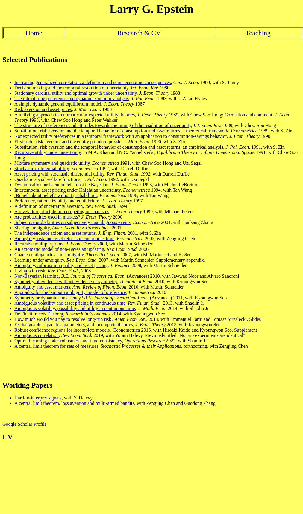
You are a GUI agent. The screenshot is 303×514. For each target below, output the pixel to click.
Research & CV (139, 33)
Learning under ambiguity (39, 260)
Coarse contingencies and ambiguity (49, 254)
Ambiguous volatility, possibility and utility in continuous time (74, 308)
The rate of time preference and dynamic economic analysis (71, 98)
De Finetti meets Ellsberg (38, 313)
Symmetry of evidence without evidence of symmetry (65, 281)
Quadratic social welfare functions (47, 179)
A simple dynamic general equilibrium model (57, 103)
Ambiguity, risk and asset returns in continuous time (64, 238)
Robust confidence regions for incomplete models (62, 330)
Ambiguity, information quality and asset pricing (61, 265)
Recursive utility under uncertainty (47, 152)
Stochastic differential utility (41, 168)
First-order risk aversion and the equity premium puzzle (67, 141)
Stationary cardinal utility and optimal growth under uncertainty (75, 93)
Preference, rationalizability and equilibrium (56, 200)
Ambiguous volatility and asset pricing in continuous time (69, 303)
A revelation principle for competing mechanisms (61, 211)
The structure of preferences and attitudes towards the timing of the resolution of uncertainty (102, 125)
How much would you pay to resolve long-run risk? (63, 319)
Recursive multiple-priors (38, 243)
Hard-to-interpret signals (38, 397)
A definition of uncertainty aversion (48, 206)
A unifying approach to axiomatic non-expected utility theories (74, 114)
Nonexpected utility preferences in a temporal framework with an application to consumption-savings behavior (120, 136)
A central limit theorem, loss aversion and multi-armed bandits (74, 403)
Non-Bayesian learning (36, 276)
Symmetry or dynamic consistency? (48, 297)
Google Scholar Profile (24, 424)
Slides (255, 319)
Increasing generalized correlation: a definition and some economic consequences (92, 82)
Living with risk (29, 270)
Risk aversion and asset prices (43, 109)
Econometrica (126, 330)
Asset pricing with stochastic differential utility (59, 173)
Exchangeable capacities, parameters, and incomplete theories (73, 324)
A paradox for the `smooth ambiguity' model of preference (70, 292)
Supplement (245, 330)
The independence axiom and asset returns (55, 233)
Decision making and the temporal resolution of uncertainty (71, 87)
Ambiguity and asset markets (42, 286)
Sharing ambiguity (32, 227)
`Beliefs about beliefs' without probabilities (55, 195)
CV (7, 437)
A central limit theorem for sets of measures (56, 346)
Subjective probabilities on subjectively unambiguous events (72, 222)
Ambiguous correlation (36, 335)
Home (33, 33)
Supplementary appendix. (180, 260)
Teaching (258, 33)
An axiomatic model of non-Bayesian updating (59, 249)
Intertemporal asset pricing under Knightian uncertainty (67, 190)
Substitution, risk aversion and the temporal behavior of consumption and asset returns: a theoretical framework (121, 130)
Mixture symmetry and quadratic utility (52, 163)
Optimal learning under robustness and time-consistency (68, 340)
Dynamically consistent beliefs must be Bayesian (61, 184)
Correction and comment (248, 114)
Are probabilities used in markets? (47, 216)
